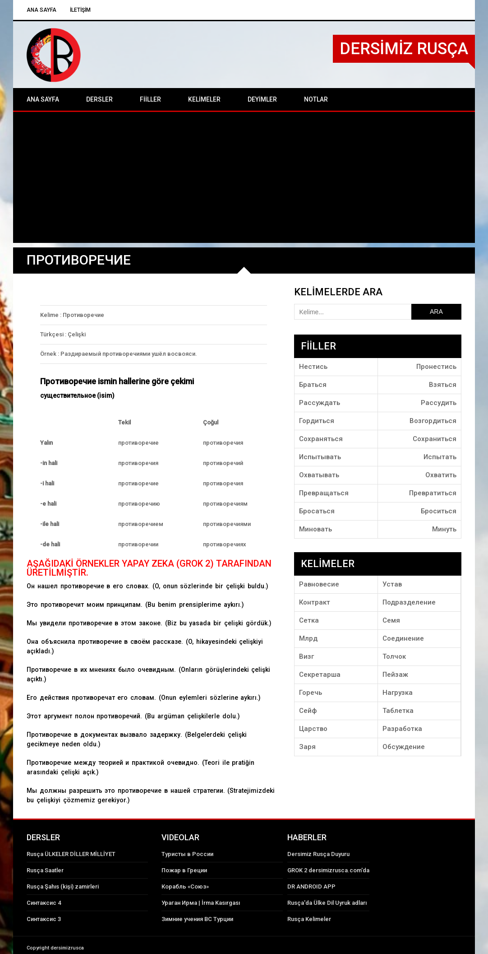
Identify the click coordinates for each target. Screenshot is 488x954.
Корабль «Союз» (185, 886)
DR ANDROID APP (311, 886)
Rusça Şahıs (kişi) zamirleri (63, 886)
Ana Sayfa (41, 10)
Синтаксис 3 (44, 919)
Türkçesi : (53, 334)
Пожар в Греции (184, 870)
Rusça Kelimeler (309, 919)
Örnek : (49, 353)
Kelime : (50, 315)
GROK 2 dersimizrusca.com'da (328, 870)
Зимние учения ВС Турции (197, 919)
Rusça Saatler (45, 870)
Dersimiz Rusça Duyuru (318, 854)
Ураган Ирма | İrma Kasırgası (200, 902)
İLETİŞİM (80, 10)
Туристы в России (187, 854)
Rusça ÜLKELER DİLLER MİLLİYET (71, 854)
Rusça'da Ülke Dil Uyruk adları (327, 902)
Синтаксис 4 (44, 902)
